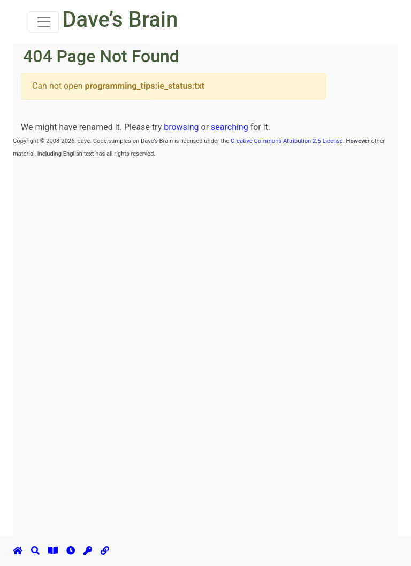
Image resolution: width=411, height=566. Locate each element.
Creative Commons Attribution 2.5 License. (288, 140)
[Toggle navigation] (44, 22)
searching (229, 127)
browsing (181, 127)
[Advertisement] (207, 183)
